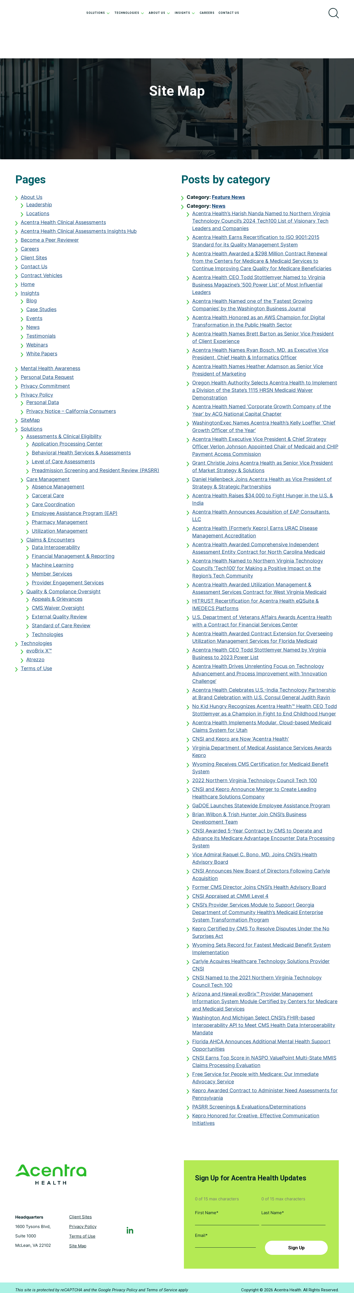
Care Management (48, 482)
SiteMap (30, 423)
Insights (30, 296)
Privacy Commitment (45, 389)
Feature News (228, 200)
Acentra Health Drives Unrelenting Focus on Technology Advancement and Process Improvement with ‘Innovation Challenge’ (259, 676)
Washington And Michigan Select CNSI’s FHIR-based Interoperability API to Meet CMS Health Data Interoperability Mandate (263, 1028)
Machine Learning (53, 568)
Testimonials (41, 339)
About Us (31, 200)
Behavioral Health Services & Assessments (81, 455)
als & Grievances (63, 602)
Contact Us (34, 269)
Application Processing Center (67, 446)
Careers (30, 251)
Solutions (31, 432)
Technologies (47, 637)
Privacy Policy (37, 397)
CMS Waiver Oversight (58, 610)
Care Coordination (53, 507)
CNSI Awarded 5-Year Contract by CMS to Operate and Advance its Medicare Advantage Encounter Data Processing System (263, 841)
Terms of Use (36, 671)
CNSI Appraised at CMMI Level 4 (230, 899)
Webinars (37, 347)
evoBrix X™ (39, 653)
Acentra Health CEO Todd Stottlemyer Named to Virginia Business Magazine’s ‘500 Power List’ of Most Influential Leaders (258, 287)
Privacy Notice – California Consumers (71, 414)
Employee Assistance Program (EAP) (75, 516)
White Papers (41, 356)
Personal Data (42, 405)
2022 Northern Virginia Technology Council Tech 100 (254, 783)
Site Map (77, 1243)
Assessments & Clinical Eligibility (63, 439)
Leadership (39, 207)
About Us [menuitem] (160, 12)
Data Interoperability (56, 550)
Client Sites (34, 260)
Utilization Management (60, 534)
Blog (31, 303)
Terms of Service (161, 1285)
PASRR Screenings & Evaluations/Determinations (249, 1109)
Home (28, 287)
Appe (38, 602)
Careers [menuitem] (207, 12)
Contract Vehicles (41, 278)
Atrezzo (35, 662)
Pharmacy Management (60, 525)
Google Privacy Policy (117, 1285)
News (33, 330)
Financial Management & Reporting (73, 559)
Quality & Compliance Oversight (63, 594)
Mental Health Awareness (50, 371)
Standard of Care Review (61, 628)
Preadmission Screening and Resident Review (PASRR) (95, 473)
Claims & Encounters (50, 542)
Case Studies (41, 312)
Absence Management (58, 489)
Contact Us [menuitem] (228, 12)
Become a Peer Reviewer (50, 243)
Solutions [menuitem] (98, 12)
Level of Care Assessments (63, 464)
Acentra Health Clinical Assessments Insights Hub (79, 234)
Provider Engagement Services (68, 585)
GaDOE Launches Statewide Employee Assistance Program (261, 808)
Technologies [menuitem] (129, 12)
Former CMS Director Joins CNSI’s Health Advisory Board (259, 890)
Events (34, 321)
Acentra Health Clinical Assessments (63, 225)
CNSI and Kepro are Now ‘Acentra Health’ (240, 742)
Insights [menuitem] (185, 12)
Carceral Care (48, 498)
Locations (37, 216)
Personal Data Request (47, 380)
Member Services (52, 576)
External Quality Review (59, 619)
